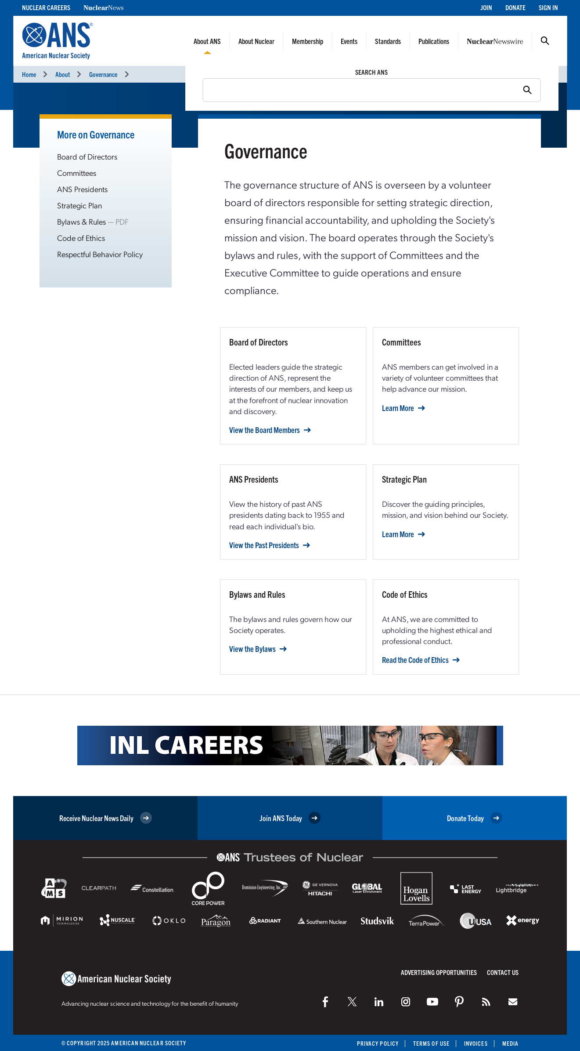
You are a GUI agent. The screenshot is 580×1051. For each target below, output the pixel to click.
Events (349, 40)
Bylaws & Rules (81, 221)
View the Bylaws (252, 648)
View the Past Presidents (264, 545)
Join (486, 7)
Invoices (476, 1043)
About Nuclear (256, 40)
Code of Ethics (81, 238)
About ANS (207, 40)
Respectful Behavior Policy (100, 254)
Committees (76, 172)
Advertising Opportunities (439, 972)
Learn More (398, 408)
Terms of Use (431, 1043)
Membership (307, 40)
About (62, 74)
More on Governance (95, 134)
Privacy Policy (378, 1043)
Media (510, 1043)
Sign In (548, 7)
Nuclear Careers (46, 7)
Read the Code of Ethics (415, 659)
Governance (103, 74)
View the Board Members (264, 429)
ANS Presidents (82, 189)
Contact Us (503, 972)
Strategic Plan (79, 205)
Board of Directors (87, 156)
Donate (515, 7)
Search (545, 41)
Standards (388, 40)
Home (29, 74)
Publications (433, 40)
